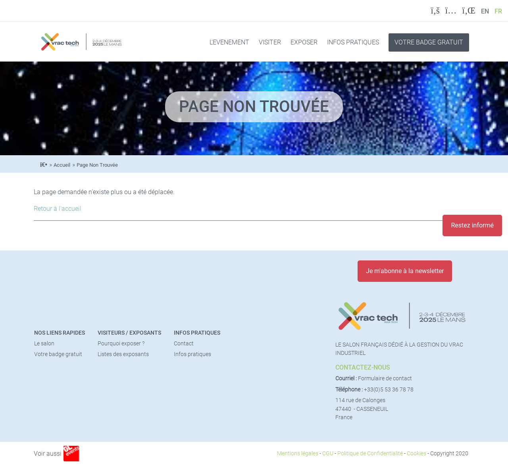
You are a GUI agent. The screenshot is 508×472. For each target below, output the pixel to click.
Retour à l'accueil (57, 208)
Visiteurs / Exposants (129, 332)
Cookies (416, 453)
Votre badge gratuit (58, 354)
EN (485, 11)
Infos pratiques (197, 332)
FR (498, 11)
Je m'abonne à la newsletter (405, 271)
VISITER (270, 42)
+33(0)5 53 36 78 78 (389, 389)
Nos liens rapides (59, 332)
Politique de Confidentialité (370, 453)
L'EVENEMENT (229, 42)
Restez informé (472, 225)
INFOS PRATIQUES (353, 42)
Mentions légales (297, 453)
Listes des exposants (123, 354)
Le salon (44, 343)
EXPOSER (304, 42)
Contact (184, 343)
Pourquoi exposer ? (121, 343)
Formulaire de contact (385, 378)
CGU (327, 453)
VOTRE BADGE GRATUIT (428, 42)
